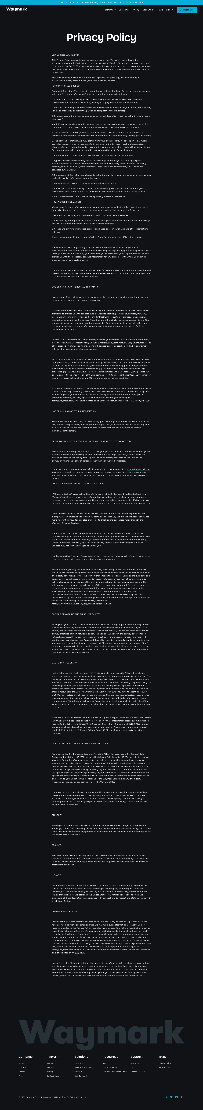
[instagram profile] (166, 1097)
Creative (78, 1072)
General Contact (137, 1072)
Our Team (23, 1067)
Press (21, 1076)
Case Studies (149, 10)
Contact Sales (53, 1076)
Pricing (136, 10)
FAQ (132, 1067)
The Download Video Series (115, 1072)
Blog (161, 10)
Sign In (169, 10)
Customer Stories (110, 1067)
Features (50, 1067)
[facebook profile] (181, 1097)
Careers (22, 1072)
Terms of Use (164, 1067)
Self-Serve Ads (81, 1076)
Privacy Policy (164, 1063)
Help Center (135, 1063)
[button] (109, 10)
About (21, 1063)
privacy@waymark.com (138, 469)
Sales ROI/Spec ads (83, 1067)
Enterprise (124, 10)
